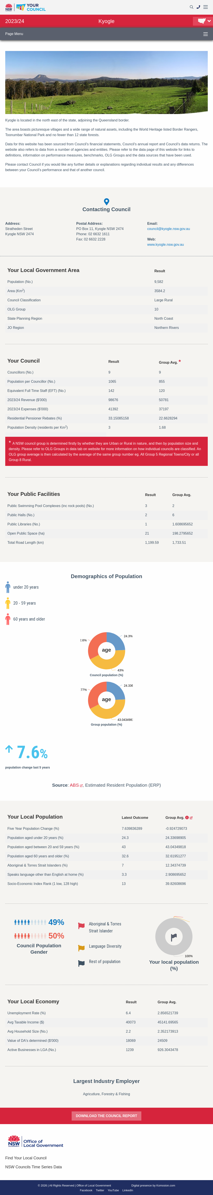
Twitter (100, 1190)
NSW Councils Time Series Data (33, 1167)
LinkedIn (127, 1190)
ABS (74, 785)
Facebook (86, 1190)
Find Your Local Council (26, 1158)
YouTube (113, 1190)
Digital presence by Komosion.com (153, 1185)
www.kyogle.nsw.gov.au (165, 244)
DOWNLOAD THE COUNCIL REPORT (106, 1116)
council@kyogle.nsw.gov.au (168, 229)
